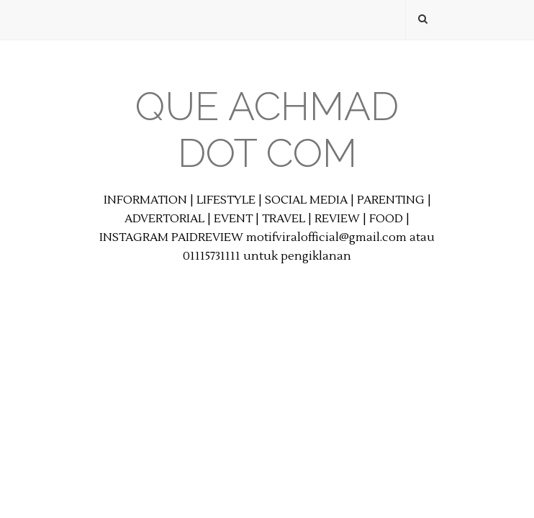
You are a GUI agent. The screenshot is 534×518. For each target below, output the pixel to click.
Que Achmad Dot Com (267, 129)
